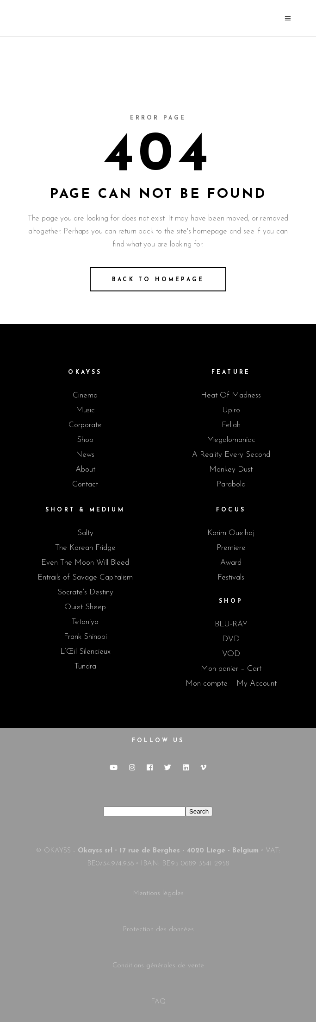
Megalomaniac (231, 440)
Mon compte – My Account (231, 684)
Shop (85, 440)
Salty (85, 533)
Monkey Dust (231, 469)
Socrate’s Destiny (85, 592)
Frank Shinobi (85, 637)
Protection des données (158, 929)
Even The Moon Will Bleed (85, 563)
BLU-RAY (231, 624)
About (85, 469)
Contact (85, 484)
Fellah (231, 425)
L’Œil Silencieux (85, 652)
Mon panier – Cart (231, 669)
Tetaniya (85, 622)
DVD (231, 639)
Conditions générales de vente (158, 965)
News (85, 455)
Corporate (85, 425)
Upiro (231, 410)
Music (85, 410)
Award (231, 563)
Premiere (231, 548)
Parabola (231, 484)
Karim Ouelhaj (230, 533)
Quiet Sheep (85, 607)
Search (199, 811)
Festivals (230, 577)
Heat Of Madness (231, 395)
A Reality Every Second (231, 455)
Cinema (85, 395)
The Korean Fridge (85, 548)
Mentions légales (158, 893)
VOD (231, 654)
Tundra (85, 666)
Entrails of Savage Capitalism (85, 577)
